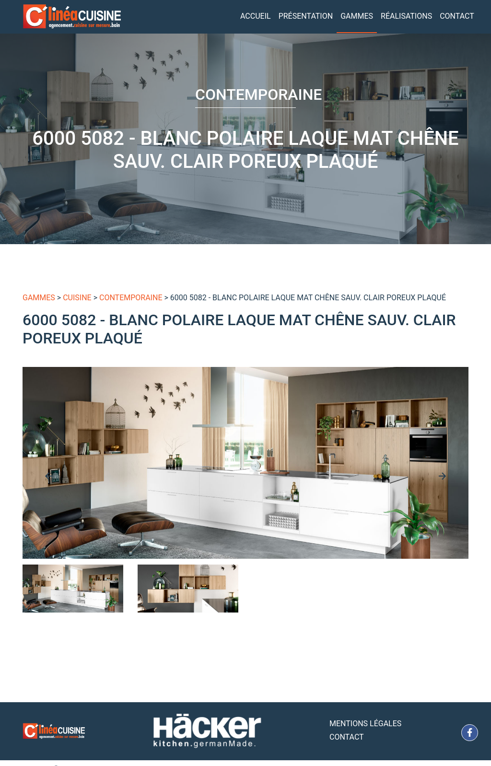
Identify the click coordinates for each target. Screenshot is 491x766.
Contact (457, 16)
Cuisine (77, 297)
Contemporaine (130, 297)
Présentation (306, 16)
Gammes (356, 16)
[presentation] (49, 476)
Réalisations (406, 16)
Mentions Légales (365, 723)
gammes (39, 297)
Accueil (255, 16)
